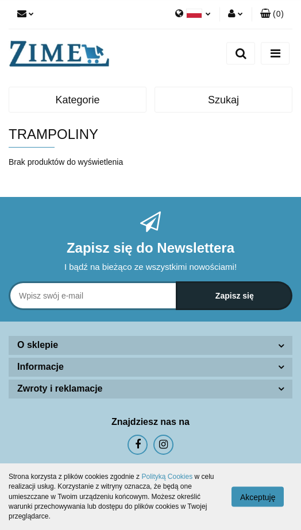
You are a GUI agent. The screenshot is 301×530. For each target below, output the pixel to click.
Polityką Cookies (166, 477)
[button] (272, 14)
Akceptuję (257, 497)
